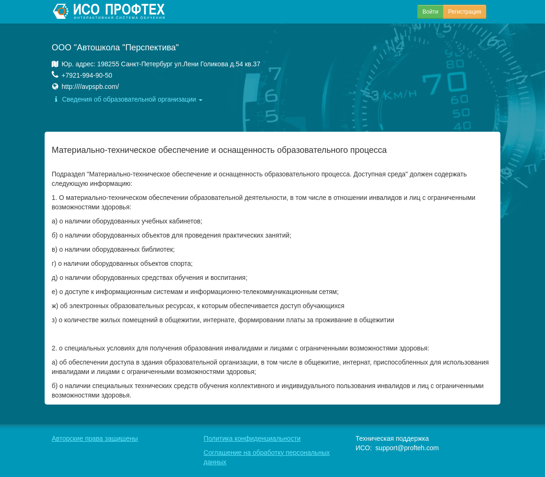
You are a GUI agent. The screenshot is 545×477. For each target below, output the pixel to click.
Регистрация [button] (464, 11)
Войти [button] (430, 11)
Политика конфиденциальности (252, 438)
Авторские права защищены (95, 438)
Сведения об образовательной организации (127, 99)
